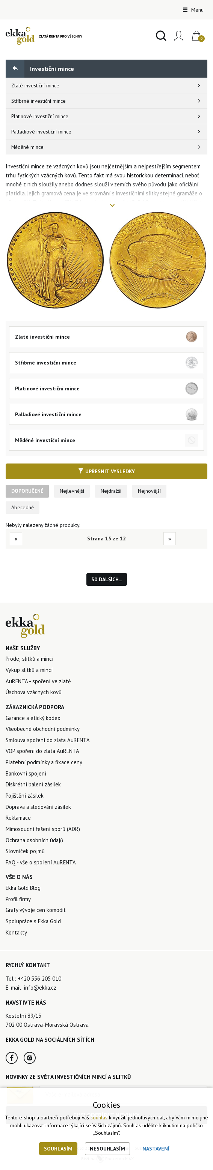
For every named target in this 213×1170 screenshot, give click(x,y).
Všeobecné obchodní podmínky (43, 730)
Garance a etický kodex (34, 718)
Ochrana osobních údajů (35, 842)
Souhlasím (58, 1148)
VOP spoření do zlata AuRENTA (43, 752)
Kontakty (16, 935)
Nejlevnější (73, 491)
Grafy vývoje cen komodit (36, 913)
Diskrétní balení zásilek (34, 786)
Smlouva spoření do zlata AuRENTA (49, 741)
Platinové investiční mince (40, 116)
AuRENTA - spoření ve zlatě (39, 682)
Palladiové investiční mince (41, 131)
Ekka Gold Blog (24, 890)
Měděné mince (27, 147)
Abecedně (22, 507)
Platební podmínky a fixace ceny (45, 763)
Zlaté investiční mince (35, 85)
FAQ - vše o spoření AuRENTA (41, 864)
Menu (193, 9)
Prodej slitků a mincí (30, 659)
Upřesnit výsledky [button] (106, 471)
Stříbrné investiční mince (38, 101)
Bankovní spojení (26, 774)
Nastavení (155, 1148)
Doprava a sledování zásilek (40, 808)
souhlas (99, 1117)
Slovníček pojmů (25, 853)
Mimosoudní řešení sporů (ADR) (43, 831)
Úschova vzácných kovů (34, 693)
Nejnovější (150, 491)
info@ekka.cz (40, 990)
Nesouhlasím (107, 1148)
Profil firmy (18, 902)
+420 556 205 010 (39, 982)
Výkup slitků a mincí (30, 670)
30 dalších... (106, 580)
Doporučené (27, 491)
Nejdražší (112, 491)
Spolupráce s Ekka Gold (34, 924)
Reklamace (19, 820)
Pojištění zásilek (25, 797)
